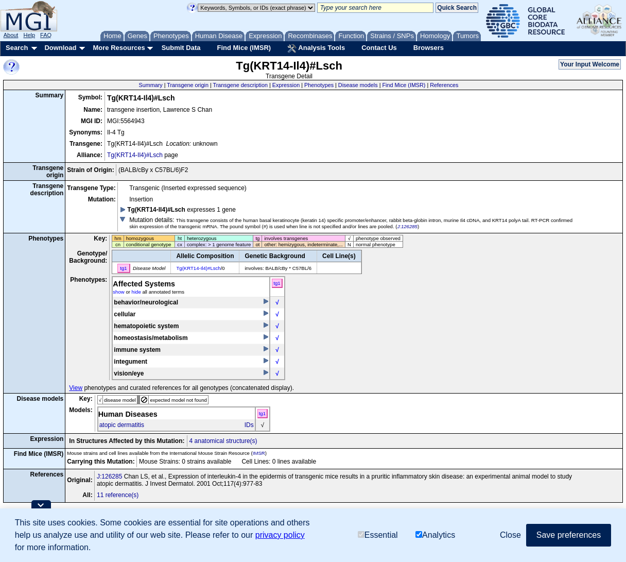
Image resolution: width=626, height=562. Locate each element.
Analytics (435, 535)
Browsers (428, 48)
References (444, 85)
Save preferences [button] (568, 535)
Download (60, 48)
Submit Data (181, 48)
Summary (150, 85)
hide (136, 292)
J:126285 (407, 226)
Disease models (358, 85)
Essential (378, 535)
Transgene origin (187, 85)
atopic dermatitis (121, 425)
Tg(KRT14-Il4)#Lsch (135, 155)
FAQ (45, 35)
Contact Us (379, 48)
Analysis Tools (316, 48)
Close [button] (510, 535)
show (118, 292)
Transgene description (240, 85)
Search (17, 48)
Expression (286, 85)
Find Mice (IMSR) (244, 48)
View (75, 387)
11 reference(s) (117, 495)
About (11, 35)
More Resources (119, 48)
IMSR (259, 453)
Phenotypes (319, 85)
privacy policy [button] (280, 535)
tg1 (276, 283)
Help (29, 35)
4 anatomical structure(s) (223, 441)
